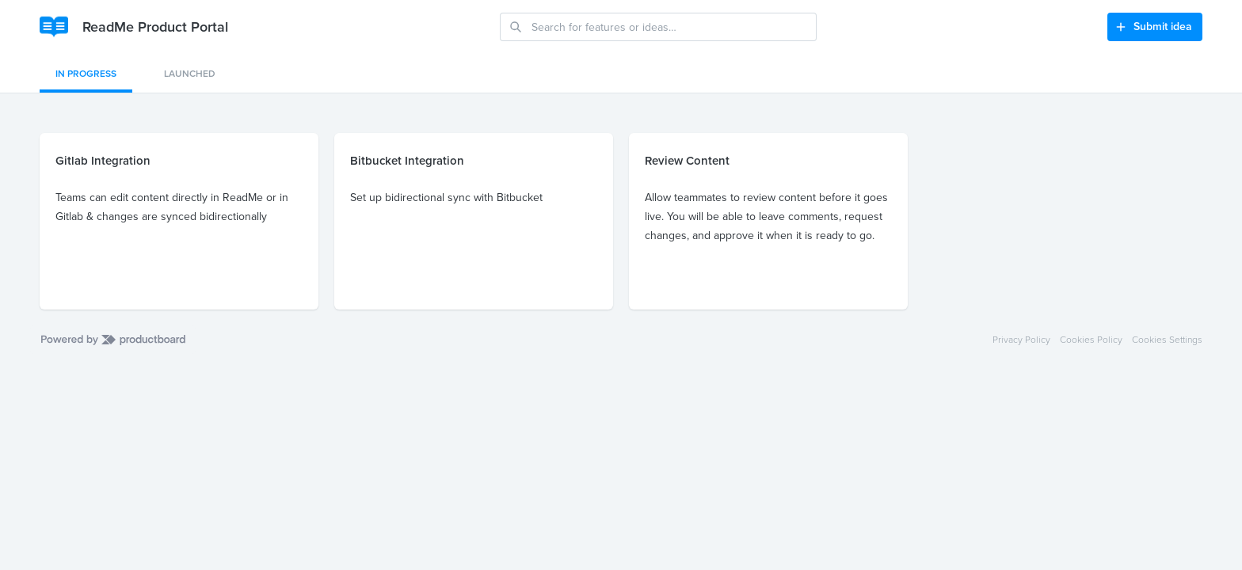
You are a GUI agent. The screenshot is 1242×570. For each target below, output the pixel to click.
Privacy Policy (1021, 339)
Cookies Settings (1167, 339)
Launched (189, 73)
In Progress (85, 73)
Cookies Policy (1091, 339)
